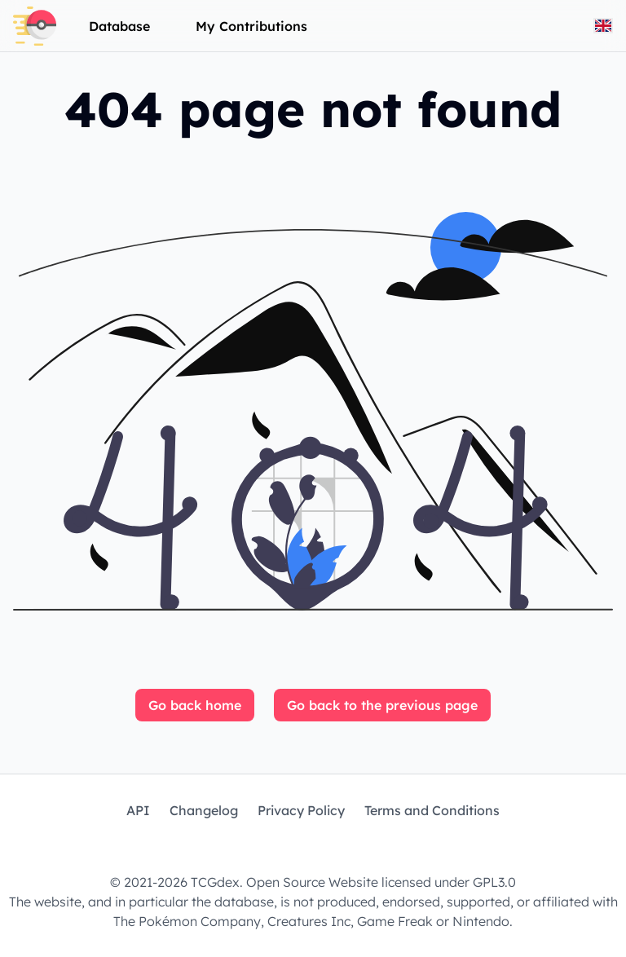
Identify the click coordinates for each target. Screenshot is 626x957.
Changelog (204, 810)
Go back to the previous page (382, 705)
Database (119, 26)
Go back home (194, 705)
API (138, 810)
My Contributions (251, 26)
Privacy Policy (301, 810)
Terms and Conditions (432, 810)
